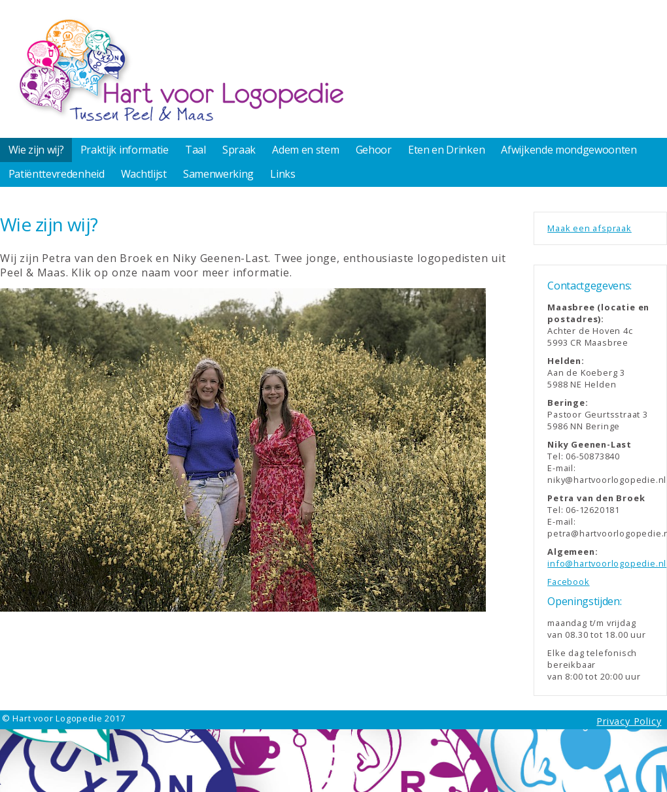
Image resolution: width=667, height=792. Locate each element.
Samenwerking (218, 174)
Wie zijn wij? (36, 149)
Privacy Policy (628, 721)
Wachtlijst (144, 174)
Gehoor (374, 149)
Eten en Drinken (446, 149)
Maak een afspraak (589, 228)
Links (282, 174)
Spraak (239, 149)
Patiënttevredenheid (57, 174)
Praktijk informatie (124, 149)
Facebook (568, 581)
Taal (195, 149)
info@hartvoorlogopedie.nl (606, 563)
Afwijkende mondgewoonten (568, 149)
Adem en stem (305, 149)
